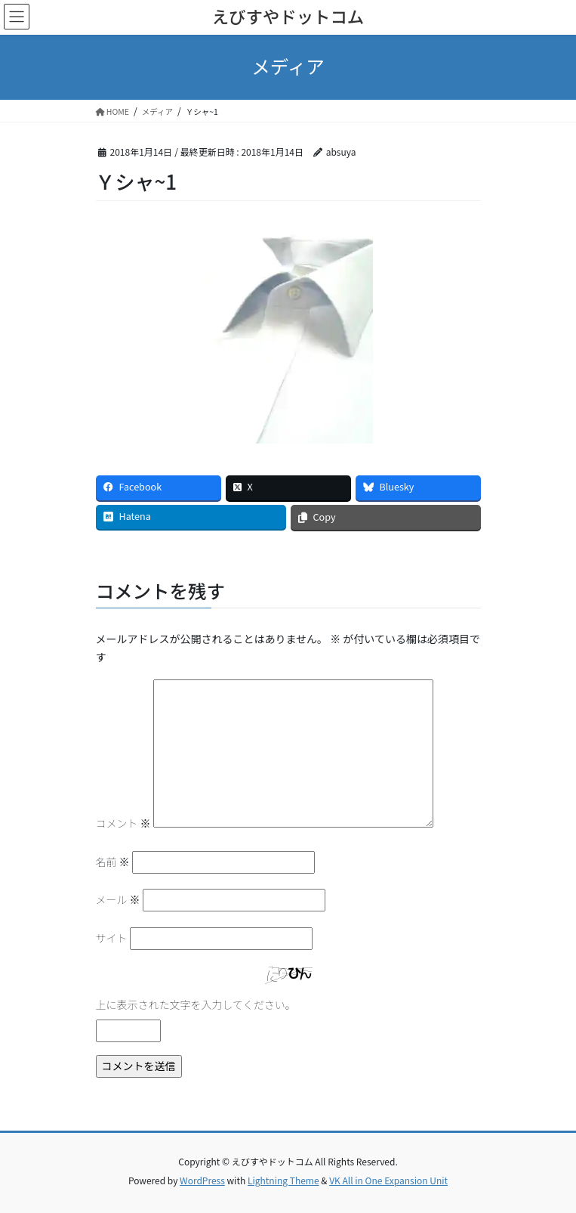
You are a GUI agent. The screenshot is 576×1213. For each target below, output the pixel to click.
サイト (112, 937)
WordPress (202, 1180)
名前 (113, 861)
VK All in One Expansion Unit (388, 1180)
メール (118, 899)
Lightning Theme (283, 1180)
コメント (123, 823)
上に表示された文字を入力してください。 (196, 1004)
